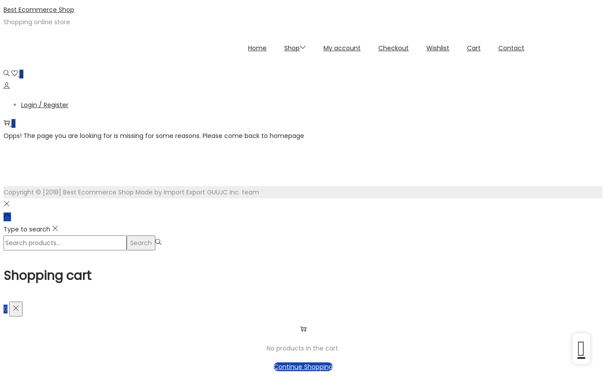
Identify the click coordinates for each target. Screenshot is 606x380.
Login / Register (44, 105)
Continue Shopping (303, 366)
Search (141, 242)
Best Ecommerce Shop (39, 9)
